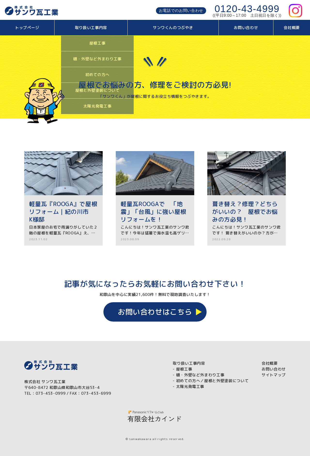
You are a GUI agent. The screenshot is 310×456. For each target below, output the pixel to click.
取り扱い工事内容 (91, 27)
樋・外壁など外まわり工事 (200, 375)
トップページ (27, 27)
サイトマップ (274, 375)
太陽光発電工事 (190, 386)
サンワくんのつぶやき (173, 27)
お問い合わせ (246, 27)
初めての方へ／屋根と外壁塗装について (212, 380)
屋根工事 (184, 369)
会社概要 (292, 27)
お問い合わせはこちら (155, 312)
